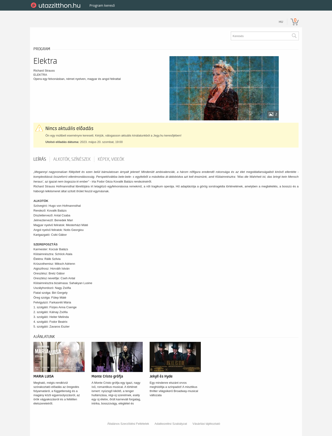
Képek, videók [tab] (111, 159)
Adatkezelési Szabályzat (170, 423)
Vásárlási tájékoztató (206, 423)
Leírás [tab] (39, 159)
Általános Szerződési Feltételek (128, 423)
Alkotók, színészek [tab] (72, 159)
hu (281, 21)
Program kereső (102, 5)
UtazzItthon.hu (56, 5)
